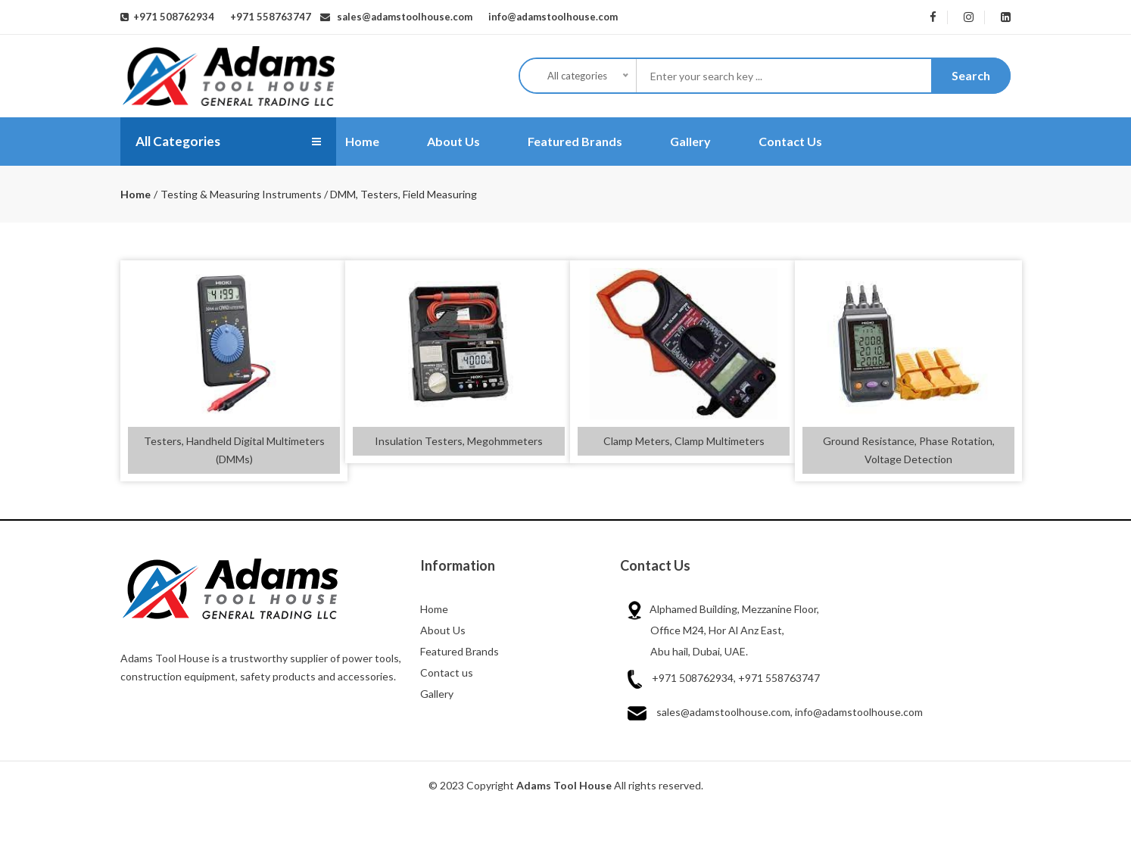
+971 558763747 (268, 17)
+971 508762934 (171, 17)
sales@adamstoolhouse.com (401, 17)
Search (971, 75)
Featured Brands (575, 141)
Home (362, 141)
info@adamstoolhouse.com (549, 17)
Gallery (690, 141)
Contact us (446, 672)
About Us (453, 141)
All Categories (180, 141)
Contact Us (790, 141)
